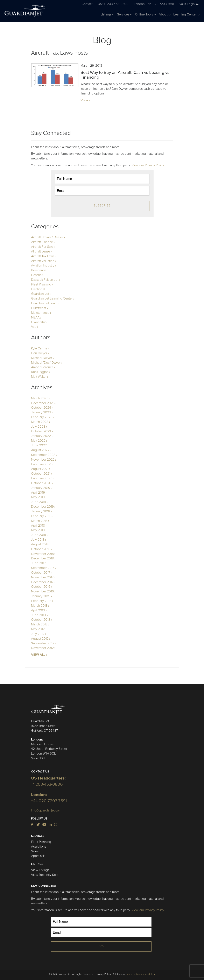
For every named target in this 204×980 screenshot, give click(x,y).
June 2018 (38, 535)
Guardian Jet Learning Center (52, 298)
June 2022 (39, 445)
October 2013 (40, 620)
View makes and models (141, 974)
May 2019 (38, 497)
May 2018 (38, 530)
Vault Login (188, 3)
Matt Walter (39, 377)
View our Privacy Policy (148, 165)
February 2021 (41, 464)
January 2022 (41, 436)
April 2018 (38, 526)
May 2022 (38, 441)
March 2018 (39, 521)
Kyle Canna (39, 348)
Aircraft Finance (42, 242)
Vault (34, 327)
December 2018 (42, 558)
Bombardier (39, 270)
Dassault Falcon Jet (44, 280)
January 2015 (40, 596)
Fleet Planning (41, 284)
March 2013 (39, 606)
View (84, 100)
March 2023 (39, 422)
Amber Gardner (42, 367)
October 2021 (40, 474)
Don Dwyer (39, 353)
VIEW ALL (38, 655)
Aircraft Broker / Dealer (47, 237)
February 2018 (41, 516)
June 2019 (38, 502)
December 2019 (42, 507)
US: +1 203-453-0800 (113, 3)
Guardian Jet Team (44, 303)
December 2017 (42, 582)
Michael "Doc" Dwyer (46, 363)
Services (124, 14)
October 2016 (40, 587)
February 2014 (41, 601)
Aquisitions (38, 846)
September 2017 (42, 568)
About (164, 14)
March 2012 (39, 624)
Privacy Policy (103, 974)
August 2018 (40, 544)
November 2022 (43, 460)
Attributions (119, 974)
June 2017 (38, 563)
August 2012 (40, 639)
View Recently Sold (44, 875)
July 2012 (37, 634)
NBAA (35, 317)
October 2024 (41, 408)
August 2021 (40, 469)
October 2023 (41, 431)
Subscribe (102, 205)
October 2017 (40, 573)
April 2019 (38, 493)
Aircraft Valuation (42, 261)
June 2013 (38, 615)
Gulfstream (38, 308)
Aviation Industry (42, 265)
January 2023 (41, 412)
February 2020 (41, 478)
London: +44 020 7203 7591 (154, 3)
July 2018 (37, 540)
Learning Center (186, 14)
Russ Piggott (39, 372)
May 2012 (38, 629)
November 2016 (42, 591)
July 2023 (38, 427)
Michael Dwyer (41, 358)
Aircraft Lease (40, 251)
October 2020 (41, 483)
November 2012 (42, 648)
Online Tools (145, 14)
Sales (34, 851)
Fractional (38, 289)
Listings (107, 14)
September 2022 (43, 455)
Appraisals (38, 856)
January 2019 (40, 488)
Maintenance (40, 313)
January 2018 (40, 511)
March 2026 (39, 398)
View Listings (40, 870)
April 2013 (38, 610)
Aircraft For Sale (42, 247)
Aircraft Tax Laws (42, 256)
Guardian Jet (40, 294)
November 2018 (42, 554)
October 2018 (40, 549)
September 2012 (42, 643)
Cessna (36, 275)
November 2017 (42, 577)
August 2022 (40, 450)
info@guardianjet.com (46, 810)
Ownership (39, 322)
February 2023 (41, 417)
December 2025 (43, 403)
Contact (87, 3)
